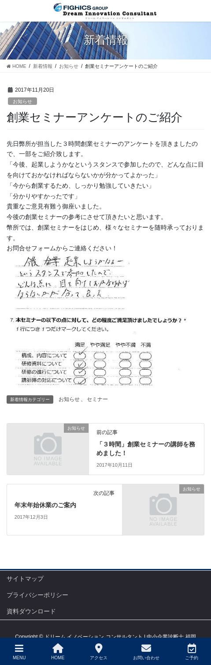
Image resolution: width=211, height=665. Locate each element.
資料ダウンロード (31, 611)
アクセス (98, 651)
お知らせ (22, 101)
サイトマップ (25, 578)
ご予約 (191, 651)
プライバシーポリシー (37, 594)
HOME (57, 651)
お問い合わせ (146, 651)
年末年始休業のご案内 (45, 505)
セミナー (97, 399)
